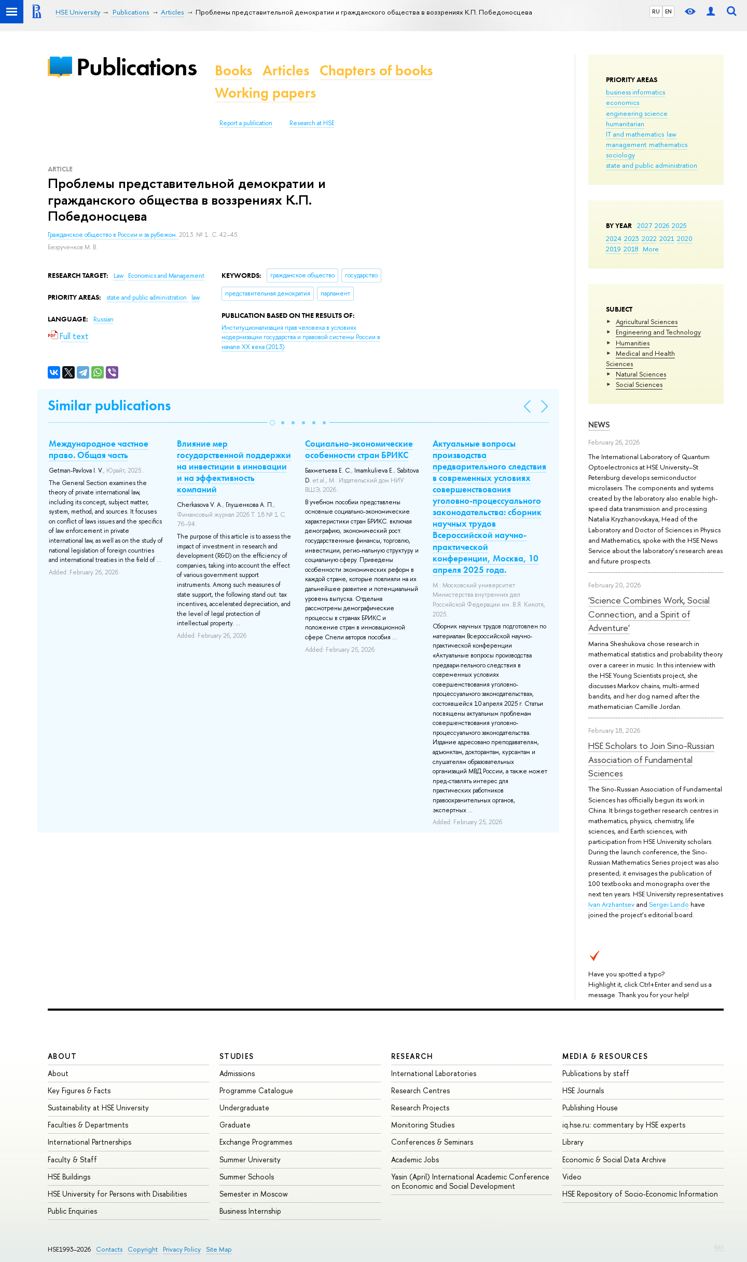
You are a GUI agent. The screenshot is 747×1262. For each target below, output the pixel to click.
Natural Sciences (641, 374)
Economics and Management (166, 276)
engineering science (637, 113)
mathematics (668, 144)
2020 (685, 238)
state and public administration (651, 165)
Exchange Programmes (255, 1142)
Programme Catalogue (256, 1090)
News (599, 424)
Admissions (237, 1073)
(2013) (301, 337)
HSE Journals (583, 1090)
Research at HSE (312, 123)
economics (622, 102)
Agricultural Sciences (646, 321)
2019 (613, 248)
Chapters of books (376, 70)
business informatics (635, 92)
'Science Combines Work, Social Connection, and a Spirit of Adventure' (649, 614)
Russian (103, 319)
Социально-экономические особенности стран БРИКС (359, 449)
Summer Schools (246, 1177)
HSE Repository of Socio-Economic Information (640, 1194)
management (626, 144)
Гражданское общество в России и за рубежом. (113, 235)
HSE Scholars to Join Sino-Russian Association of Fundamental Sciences (651, 759)
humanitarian (625, 123)
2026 (662, 225)
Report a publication (245, 123)
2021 (666, 238)
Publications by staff (595, 1073)
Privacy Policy (182, 1249)
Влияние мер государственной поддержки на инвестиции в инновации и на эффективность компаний (234, 466)
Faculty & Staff (72, 1159)
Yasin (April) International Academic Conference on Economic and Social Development (470, 1181)
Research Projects (420, 1107)
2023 (631, 238)
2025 (679, 225)
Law (119, 276)
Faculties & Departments (88, 1125)
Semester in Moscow (253, 1194)
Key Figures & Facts (79, 1090)
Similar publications (109, 405)
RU (656, 11)
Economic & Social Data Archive (614, 1159)
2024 (613, 238)
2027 (644, 225)
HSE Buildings (69, 1177)
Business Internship (250, 1211)
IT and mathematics (635, 134)
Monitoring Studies (422, 1125)
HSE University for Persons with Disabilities (117, 1194)
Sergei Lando (669, 904)
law (671, 134)
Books (233, 70)
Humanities (632, 342)
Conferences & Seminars (432, 1142)
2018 (631, 248)
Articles (285, 70)
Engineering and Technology (658, 332)
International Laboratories (433, 1073)
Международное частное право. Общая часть (98, 449)
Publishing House (590, 1107)
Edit (719, 1247)
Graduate (235, 1125)
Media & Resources (605, 1056)
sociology (620, 154)
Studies (236, 1056)
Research (412, 1056)
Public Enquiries (72, 1211)
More (651, 248)
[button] (272, 423)
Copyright (143, 1249)
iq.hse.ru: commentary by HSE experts (623, 1125)
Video (572, 1177)
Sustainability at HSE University (98, 1107)
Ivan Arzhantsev (611, 904)
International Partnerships (89, 1142)
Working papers (265, 93)
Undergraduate (244, 1107)
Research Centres (420, 1090)
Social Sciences (639, 384)
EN (668, 11)
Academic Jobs (415, 1159)
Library (573, 1142)
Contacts (109, 1249)
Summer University (250, 1159)
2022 (649, 238)
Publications (136, 67)
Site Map (219, 1249)
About (62, 1056)
